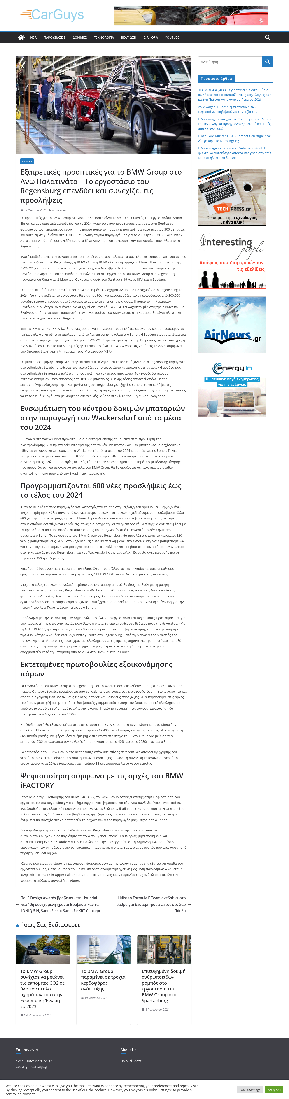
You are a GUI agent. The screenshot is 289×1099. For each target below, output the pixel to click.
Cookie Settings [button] (249, 1090)
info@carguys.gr (39, 1061)
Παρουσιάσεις (54, 37)
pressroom (59, 210)
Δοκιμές (80, 37)
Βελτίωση (128, 37)
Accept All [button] (274, 1090)
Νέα (33, 37)
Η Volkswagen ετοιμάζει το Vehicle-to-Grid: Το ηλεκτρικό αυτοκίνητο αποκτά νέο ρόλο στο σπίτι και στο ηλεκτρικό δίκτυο (235, 153)
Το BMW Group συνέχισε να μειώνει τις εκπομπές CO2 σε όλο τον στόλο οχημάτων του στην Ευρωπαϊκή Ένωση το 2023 (42, 988)
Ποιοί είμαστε (131, 1061)
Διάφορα (151, 37)
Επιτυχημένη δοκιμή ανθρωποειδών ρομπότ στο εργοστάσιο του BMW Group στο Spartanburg (164, 986)
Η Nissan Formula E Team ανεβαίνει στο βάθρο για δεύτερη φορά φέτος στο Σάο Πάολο (153, 904)
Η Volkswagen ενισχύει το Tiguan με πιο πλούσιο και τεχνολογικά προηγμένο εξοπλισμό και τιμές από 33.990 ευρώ (235, 124)
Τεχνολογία (104, 37)
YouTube (172, 37)
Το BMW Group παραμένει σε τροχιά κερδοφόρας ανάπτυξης (103, 980)
